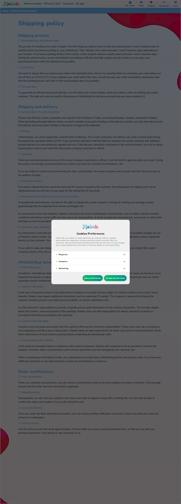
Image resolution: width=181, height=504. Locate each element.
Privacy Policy (113, 245)
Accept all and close (115, 278)
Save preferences (92, 278)
